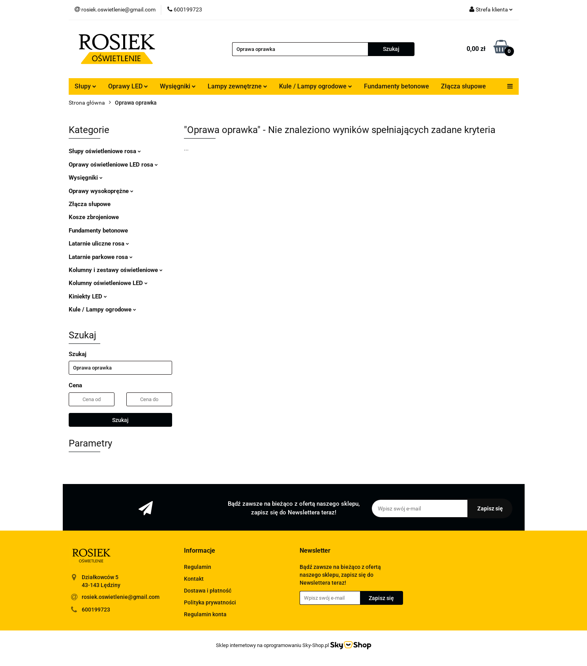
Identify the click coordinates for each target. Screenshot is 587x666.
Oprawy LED (128, 86)
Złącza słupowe (463, 86)
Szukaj (120, 420)
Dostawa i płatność (207, 590)
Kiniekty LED (88, 296)
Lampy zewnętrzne (237, 86)
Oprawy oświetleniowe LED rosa (113, 164)
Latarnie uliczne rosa (99, 243)
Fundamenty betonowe (396, 86)
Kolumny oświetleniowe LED (108, 283)
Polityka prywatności (210, 602)
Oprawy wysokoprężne (101, 191)
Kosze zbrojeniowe (94, 217)
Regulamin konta (205, 614)
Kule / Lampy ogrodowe (315, 86)
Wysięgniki (178, 86)
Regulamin (197, 567)
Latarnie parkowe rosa (101, 257)
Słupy (85, 86)
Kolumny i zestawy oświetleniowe (116, 270)
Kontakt (194, 579)
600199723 (96, 609)
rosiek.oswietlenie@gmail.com (120, 597)
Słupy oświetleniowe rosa (105, 151)
